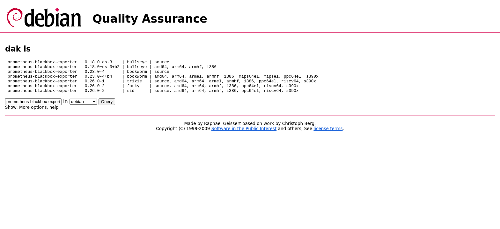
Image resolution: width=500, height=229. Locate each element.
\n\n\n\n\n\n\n (83, 108)
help (54, 114)
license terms (327, 135)
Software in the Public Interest (244, 135)
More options (33, 114)
